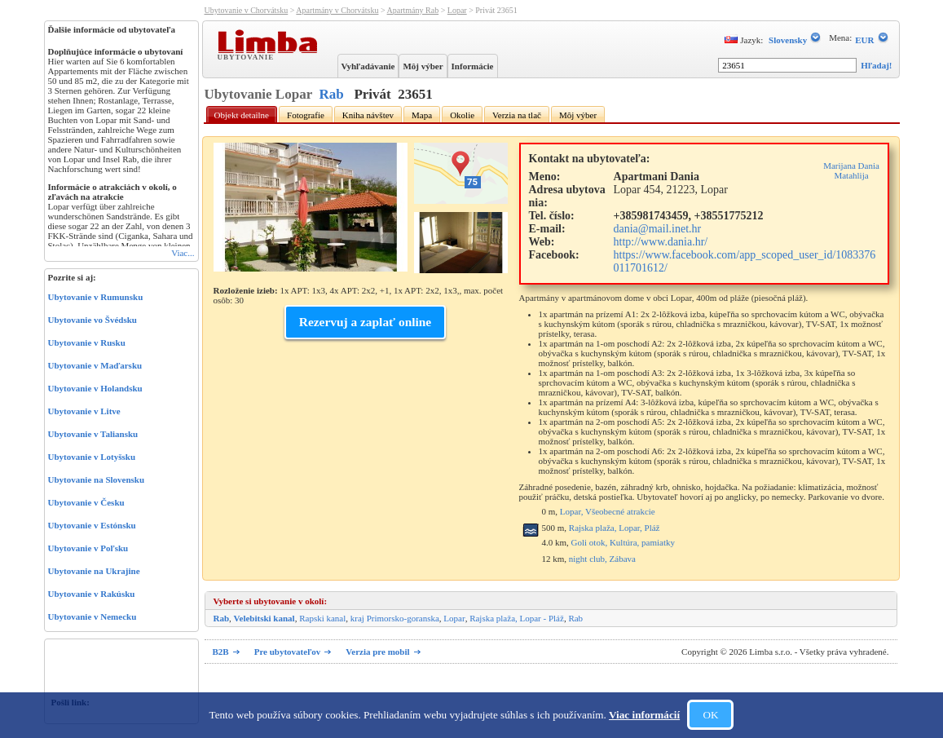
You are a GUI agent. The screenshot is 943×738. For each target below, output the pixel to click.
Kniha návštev (368, 115)
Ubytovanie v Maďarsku (95, 365)
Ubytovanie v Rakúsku (91, 594)
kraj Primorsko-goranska (394, 618)
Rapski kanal (322, 618)
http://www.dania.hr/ (661, 242)
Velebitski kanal (264, 618)
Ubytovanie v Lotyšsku (92, 457)
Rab (331, 94)
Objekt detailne (242, 115)
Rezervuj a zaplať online (365, 322)
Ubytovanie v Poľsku (88, 548)
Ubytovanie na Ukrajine (94, 571)
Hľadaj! (876, 65)
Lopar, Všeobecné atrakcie (607, 511)
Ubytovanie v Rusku (87, 342)
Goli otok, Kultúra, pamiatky (623, 542)
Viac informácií (644, 715)
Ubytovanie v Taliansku (93, 434)
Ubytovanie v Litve (84, 411)
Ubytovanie (248, 56)
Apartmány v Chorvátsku (337, 10)
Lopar (457, 10)
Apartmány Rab (413, 10)
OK (710, 715)
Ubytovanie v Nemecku (92, 616)
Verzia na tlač (516, 115)
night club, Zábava (602, 558)
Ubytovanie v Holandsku (95, 388)
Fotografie (305, 115)
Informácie (473, 66)
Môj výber (423, 66)
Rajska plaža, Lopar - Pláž (516, 618)
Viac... (182, 253)
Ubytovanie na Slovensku (96, 479)
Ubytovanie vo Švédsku (92, 320)
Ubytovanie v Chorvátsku (247, 10)
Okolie (462, 115)
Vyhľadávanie (368, 66)
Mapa (422, 115)
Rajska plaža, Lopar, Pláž (614, 528)
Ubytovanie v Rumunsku (95, 297)
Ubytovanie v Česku (86, 502)
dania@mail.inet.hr (658, 229)
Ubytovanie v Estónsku (92, 525)
